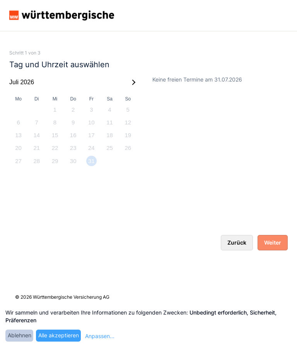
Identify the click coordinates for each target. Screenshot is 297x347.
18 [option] (109, 135)
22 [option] (55, 148)
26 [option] (128, 148)
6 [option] (18, 122)
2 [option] (73, 109)
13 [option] (18, 135)
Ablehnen (19, 335)
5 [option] (128, 109)
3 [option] (91, 109)
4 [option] (109, 109)
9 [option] (73, 122)
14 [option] (36, 135)
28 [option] (36, 161)
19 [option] (128, 135)
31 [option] (91, 161)
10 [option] (91, 122)
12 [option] (128, 122)
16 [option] (73, 135)
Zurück (236, 242)
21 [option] (36, 148)
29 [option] (55, 161)
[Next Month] (132, 82)
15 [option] (55, 135)
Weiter (272, 242)
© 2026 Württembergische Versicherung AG (62, 297)
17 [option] (91, 135)
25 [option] (109, 148)
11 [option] (109, 122)
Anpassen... (99, 336)
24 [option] (91, 148)
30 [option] (73, 161)
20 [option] (18, 148)
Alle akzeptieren (58, 335)
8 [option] (54, 122)
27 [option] (18, 161)
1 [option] (54, 109)
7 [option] (36, 122)
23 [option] (73, 148)
